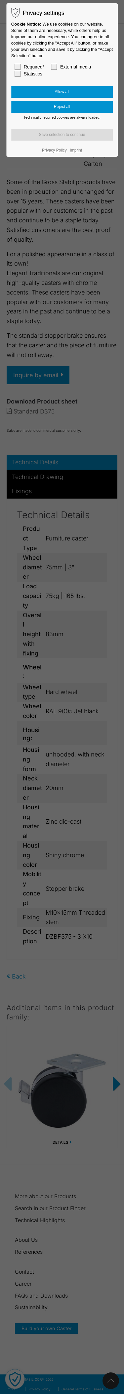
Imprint (76, 150)
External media (71, 67)
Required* (29, 67)
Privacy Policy (54, 150)
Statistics (28, 74)
